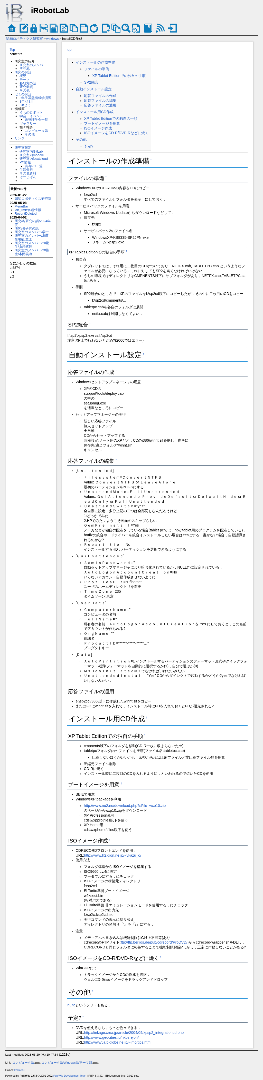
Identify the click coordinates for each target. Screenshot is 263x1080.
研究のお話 (23, 72)
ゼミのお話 (23, 94)
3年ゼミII (26, 101)
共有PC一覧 (34, 166)
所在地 (25, 69)
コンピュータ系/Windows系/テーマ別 (66, 1062)
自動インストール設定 (94, 89)
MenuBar (21, 206)
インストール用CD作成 (95, 112)
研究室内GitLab (31, 151)
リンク (20, 138)
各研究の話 (28, 83)
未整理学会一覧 (36, 120)
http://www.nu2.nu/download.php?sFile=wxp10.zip (125, 806)
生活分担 (26, 170)
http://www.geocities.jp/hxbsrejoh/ (111, 1037)
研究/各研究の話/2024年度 (33, 222)
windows (52, 39)
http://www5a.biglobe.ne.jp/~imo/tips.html (117, 1042)
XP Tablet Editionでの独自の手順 (118, 76)
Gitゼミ (25, 105)
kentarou (19, 1070)
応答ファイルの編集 (100, 100)
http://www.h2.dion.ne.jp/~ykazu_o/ (112, 855)
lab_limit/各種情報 (28, 210)
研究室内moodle (32, 155)
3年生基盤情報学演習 (35, 98)
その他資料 (28, 173)
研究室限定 (23, 148)
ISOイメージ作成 (98, 128)
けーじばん (28, 177)
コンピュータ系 (36, 131)
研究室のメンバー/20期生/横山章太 (32, 237)
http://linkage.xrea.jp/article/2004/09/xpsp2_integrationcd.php (134, 1033)
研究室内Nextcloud (34, 159)
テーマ (25, 80)
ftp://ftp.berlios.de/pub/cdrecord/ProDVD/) (155, 942)
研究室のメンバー (33, 65)
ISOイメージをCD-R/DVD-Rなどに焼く (116, 133)
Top (12, 50)
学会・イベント (31, 116)
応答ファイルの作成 (100, 96)
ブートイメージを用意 (102, 123)
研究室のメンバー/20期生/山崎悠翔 (32, 245)
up (69, 49)
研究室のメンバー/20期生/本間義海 (32, 252)
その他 (25, 90)
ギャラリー (28, 123)
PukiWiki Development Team (69, 1075)
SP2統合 (91, 82)
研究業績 (26, 87)
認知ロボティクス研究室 (24, 39)
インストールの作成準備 (95, 62)
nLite (71, 1005)
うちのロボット (31, 112)
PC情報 (25, 162)
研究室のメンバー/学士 (32, 232)
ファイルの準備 (96, 69)
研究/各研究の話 (27, 228)
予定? (88, 146)
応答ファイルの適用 (100, 105)
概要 (23, 76)
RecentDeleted (26, 213)
